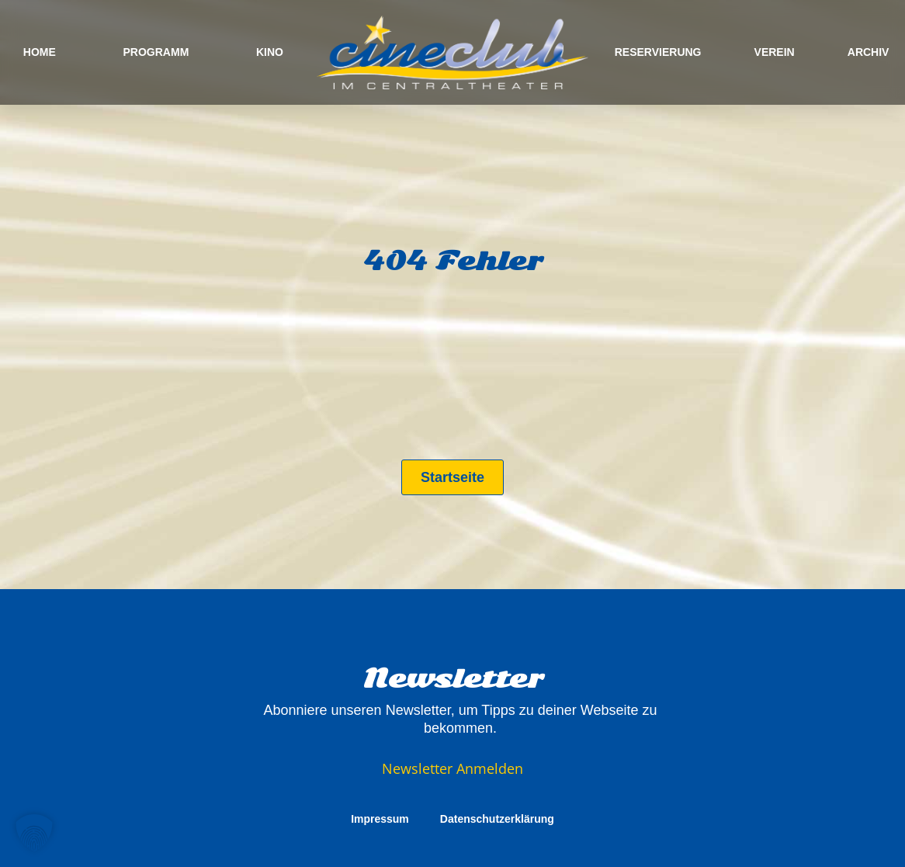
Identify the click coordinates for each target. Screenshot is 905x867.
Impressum (380, 819)
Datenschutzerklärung (497, 819)
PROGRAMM (156, 52)
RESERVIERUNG (658, 52)
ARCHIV (868, 52)
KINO (269, 52)
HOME (39, 52)
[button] (34, 833)
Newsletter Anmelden (452, 768)
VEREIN (774, 52)
